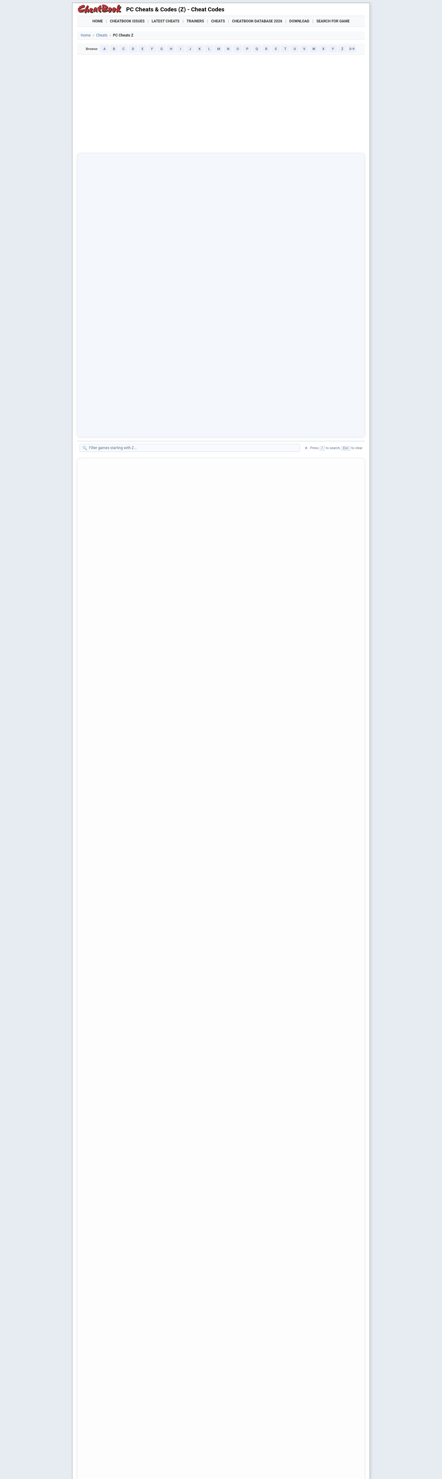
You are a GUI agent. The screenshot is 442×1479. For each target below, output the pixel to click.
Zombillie (98, 956)
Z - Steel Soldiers (106, 227)
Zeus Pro (98, 716)
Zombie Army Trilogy (110, 840)
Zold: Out (98, 782)
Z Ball (95, 243)
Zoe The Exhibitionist (110, 765)
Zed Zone (98, 401)
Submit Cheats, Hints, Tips (300, 1440)
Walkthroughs (208, 1440)
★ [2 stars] (127, 1330)
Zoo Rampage (103, 1014)
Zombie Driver (103, 857)
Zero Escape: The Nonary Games (122, 616)
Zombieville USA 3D (109, 948)
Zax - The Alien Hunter (111, 368)
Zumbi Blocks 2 (105, 1246)
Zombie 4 (98, 823)
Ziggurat (97, 732)
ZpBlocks (98, 1213)
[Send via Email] (190, 1297)
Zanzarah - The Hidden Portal (119, 318)
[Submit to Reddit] (130, 1297)
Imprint (135, 1465)
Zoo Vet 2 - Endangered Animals (121, 1105)
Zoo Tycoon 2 (103, 1055)
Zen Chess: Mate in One (113, 508)
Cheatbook (119, 1465)
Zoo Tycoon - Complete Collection (123, 1031)
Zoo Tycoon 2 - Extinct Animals (120, 1080)
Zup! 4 (95, 1254)
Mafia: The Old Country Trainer (280, 1451)
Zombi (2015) (103, 807)
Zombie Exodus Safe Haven (117, 873)
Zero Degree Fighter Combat (118, 600)
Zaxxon (96, 376)
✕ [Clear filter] (306, 198)
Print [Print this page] (109, 1311)
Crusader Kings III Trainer (188, 1451)
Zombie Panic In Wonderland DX (122, 890)
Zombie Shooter (105, 906)
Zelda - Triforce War (109, 459)
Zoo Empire (100, 989)
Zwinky (96, 1263)
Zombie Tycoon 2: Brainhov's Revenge (127, 931)
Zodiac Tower (103, 757)
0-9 (352, 49)
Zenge (95, 525)
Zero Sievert (101, 658)
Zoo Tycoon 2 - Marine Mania (118, 1089)
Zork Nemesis (103, 1188)
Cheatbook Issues (127, 21)
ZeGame (97, 426)
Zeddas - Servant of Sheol (115, 409)
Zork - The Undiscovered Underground (127, 1171)
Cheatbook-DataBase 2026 (257, 21)
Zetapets (98, 691)
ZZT (93, 1271)
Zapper (96, 343)
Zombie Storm (103, 923)
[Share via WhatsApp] (160, 1297)
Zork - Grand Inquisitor (111, 1155)
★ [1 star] (120, 1330)
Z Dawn (96, 251)
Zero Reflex (100, 649)
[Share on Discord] (145, 1297)
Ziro (93, 749)
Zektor (95, 442)
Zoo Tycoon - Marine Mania (117, 1047)
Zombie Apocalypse (109, 832)
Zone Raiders (102, 981)
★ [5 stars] (148, 1330)
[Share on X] (115, 1297)
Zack (94, 285)
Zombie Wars (102, 939)
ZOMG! (96, 964)
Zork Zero (99, 1196)
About (185, 1465)
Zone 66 (97, 973)
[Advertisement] (221, 104)
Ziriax (94, 740)
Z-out (94, 260)
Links (338, 1440)
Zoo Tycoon (101, 1022)
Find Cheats (145, 1440)
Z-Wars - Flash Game (110, 268)
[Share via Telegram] (175, 1297)
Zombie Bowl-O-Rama (111, 848)
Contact (173, 1465)
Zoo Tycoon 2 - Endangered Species (125, 1072)
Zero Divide (100, 608)
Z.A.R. (95, 276)
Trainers (195, 21)
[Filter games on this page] (193, 198)
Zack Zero (99, 293)
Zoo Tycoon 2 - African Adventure (123, 1064)
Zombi (95, 799)
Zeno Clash (100, 558)
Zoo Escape (101, 997)
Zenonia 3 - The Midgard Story (119, 575)
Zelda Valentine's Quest (113, 475)
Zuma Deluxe (102, 1229)
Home (97, 21)
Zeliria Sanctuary (106, 492)
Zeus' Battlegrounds (109, 724)
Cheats (218, 21)
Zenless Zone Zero (108, 550)
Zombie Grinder (105, 881)
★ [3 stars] (134, 1330)
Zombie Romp (103, 898)
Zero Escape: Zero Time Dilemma (123, 624)
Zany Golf (99, 309)
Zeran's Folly (101, 591)
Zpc (93, 1221)
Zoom (95, 1130)
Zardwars (98, 359)
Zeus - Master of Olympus (115, 699)
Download (299, 21)
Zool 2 (95, 1122)
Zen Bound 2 (102, 500)
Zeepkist (98, 417)
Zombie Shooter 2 (107, 915)
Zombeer (98, 790)
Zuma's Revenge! (106, 1238)
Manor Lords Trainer (146, 1451)
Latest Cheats (166, 21)
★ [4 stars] (141, 1330)
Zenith (95, 533)
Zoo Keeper (100, 1006)
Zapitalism (99, 326)
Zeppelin (98, 583)
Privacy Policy (154, 1465)
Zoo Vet (97, 1097)
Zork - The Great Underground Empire (127, 1163)
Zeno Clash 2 (102, 566)
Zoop (94, 1138)
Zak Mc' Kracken (106, 301)
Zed (93, 392)
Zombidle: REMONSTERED (116, 815)
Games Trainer (113, 1440)
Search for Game (333, 21)
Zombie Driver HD (107, 865)
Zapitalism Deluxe (107, 334)
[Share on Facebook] (100, 1297)
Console (238, 1440)
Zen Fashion (101, 517)
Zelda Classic (102, 467)
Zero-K (96, 682)
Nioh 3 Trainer (321, 1451)
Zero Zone (99, 674)
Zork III (96, 1180)
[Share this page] (205, 1297)
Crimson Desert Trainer (232, 1451)
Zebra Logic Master (109, 384)
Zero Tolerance (104, 666)
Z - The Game (102, 235)
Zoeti (94, 774)
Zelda (94, 450)
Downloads (176, 1440)
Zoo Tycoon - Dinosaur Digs (117, 1039)
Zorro (94, 1205)
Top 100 (261, 1440)
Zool (93, 1113)
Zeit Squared (102, 434)
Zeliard (96, 484)
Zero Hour (99, 641)
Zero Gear (99, 633)
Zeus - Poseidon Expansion (116, 707)
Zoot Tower (100, 1147)
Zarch (95, 351)
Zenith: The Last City (110, 542)
